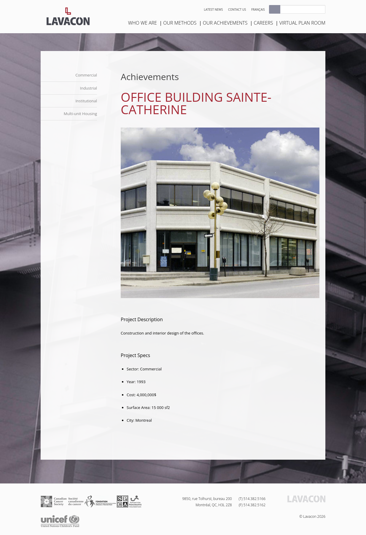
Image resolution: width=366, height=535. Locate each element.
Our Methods (179, 23)
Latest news (213, 9)
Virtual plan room (302, 23)
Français (258, 9)
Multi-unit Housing (80, 113)
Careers (263, 23)
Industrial (88, 88)
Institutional (86, 101)
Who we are (142, 23)
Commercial (86, 75)
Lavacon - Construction (68, 16)
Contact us (237, 9)
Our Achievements (225, 23)
